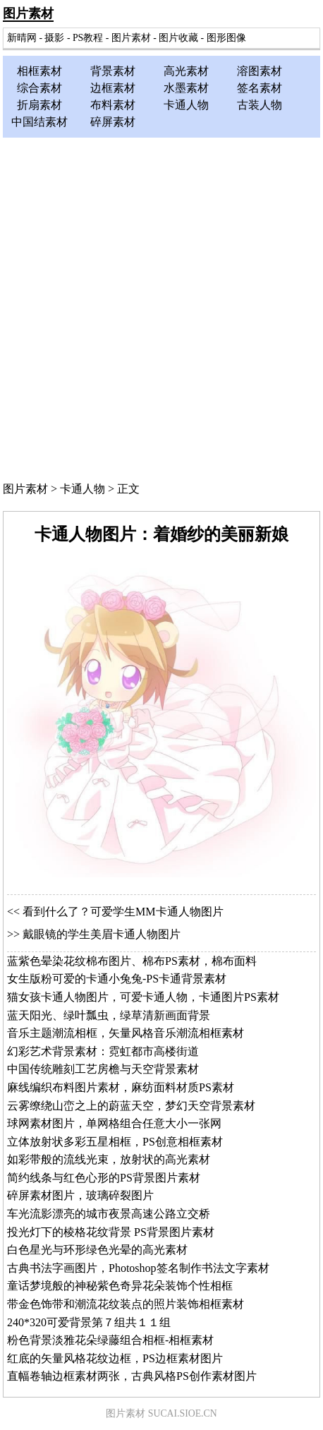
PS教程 (88, 37)
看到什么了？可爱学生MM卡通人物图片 (123, 912)
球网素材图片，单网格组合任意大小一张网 (114, 1123)
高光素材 (186, 71)
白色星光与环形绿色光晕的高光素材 (97, 1250)
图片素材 (28, 13)
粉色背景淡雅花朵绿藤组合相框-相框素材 (110, 1340)
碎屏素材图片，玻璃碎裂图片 (80, 1195)
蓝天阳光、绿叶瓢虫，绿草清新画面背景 (108, 1015)
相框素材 (39, 71)
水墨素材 (186, 88)
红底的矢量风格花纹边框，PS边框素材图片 (115, 1358)
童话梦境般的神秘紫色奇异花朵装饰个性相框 (120, 1286)
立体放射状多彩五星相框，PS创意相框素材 (115, 1142)
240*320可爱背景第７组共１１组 (89, 1322)
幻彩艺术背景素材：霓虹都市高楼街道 (103, 1051)
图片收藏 (178, 37)
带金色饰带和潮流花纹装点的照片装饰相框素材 (125, 1304)
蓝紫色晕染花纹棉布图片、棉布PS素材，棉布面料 (132, 961)
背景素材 (112, 71)
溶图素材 (259, 71)
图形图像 (226, 37)
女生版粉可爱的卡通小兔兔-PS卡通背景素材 (116, 979)
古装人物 (259, 105)
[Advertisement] (161, 306)
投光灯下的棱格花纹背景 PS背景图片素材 (110, 1232)
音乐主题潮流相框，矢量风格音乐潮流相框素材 (125, 1033)
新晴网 (22, 37)
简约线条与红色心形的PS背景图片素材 (103, 1178)
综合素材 (39, 88)
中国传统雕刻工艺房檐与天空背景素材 (103, 1069)
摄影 (54, 37)
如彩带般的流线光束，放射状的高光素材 (108, 1159)
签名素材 (259, 88)
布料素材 (112, 105)
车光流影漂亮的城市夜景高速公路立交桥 (108, 1214)
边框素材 (112, 88)
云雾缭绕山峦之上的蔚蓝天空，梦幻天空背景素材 (131, 1106)
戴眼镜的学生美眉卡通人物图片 (102, 934)
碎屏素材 (112, 122)
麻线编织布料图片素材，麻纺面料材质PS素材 (120, 1087)
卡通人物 (186, 105)
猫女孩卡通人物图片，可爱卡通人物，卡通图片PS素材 (143, 997)
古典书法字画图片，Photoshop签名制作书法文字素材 (138, 1268)
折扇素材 (39, 105)
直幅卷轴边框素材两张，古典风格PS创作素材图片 (132, 1376)
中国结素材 (39, 122)
